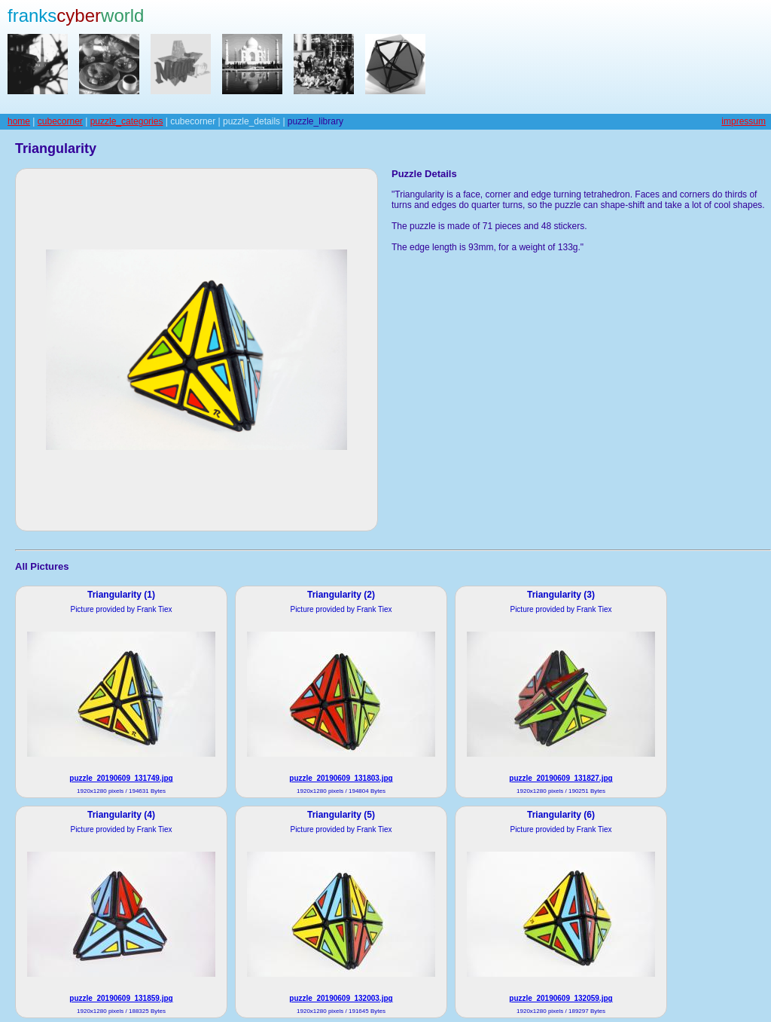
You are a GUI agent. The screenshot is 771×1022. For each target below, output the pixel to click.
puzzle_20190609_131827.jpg (560, 778)
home (19, 121)
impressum (743, 121)
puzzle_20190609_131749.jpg (120, 778)
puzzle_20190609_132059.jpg (560, 998)
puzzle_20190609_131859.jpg (120, 998)
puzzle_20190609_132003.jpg (340, 998)
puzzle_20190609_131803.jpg (340, 778)
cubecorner (60, 121)
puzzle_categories (126, 121)
